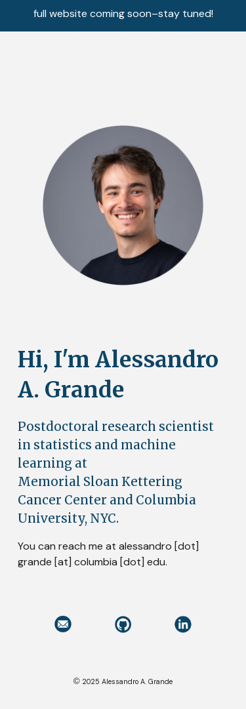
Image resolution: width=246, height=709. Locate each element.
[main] (123, 457)
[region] (123, 15)
